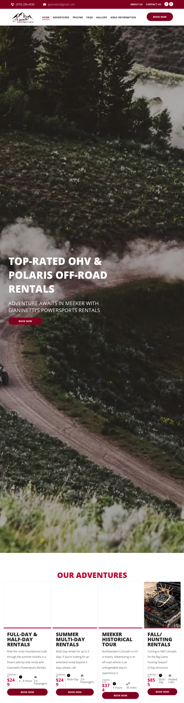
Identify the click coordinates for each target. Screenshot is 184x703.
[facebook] (166, 4)
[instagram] (171, 4)
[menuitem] (45, 17)
